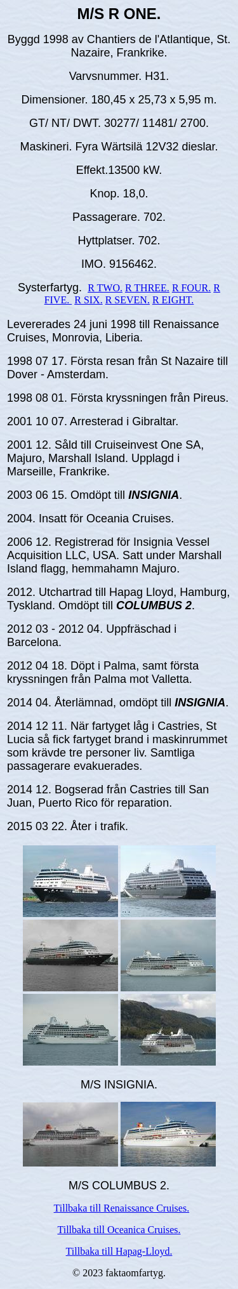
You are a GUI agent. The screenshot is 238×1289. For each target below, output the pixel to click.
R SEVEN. (127, 299)
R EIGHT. (173, 299)
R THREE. (147, 287)
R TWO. (105, 287)
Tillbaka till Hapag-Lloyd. (119, 1251)
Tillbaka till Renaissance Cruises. (122, 1208)
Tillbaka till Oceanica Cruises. (118, 1229)
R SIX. (88, 299)
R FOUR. (191, 287)
